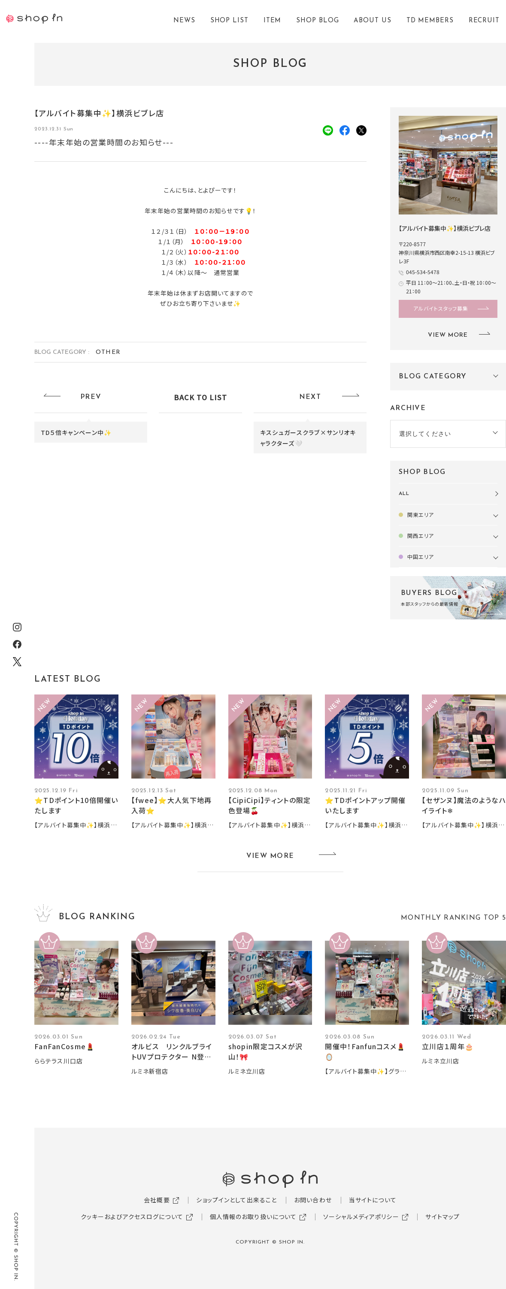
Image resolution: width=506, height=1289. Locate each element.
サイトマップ (442, 1216)
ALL (404, 493)
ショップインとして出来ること (236, 1199)
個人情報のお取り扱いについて (253, 1216)
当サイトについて (373, 1199)
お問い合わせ (313, 1199)
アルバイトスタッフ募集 (440, 308)
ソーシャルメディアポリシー (361, 1216)
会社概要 (157, 1199)
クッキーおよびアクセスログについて (132, 1216)
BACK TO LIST (200, 397)
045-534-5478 (422, 271)
